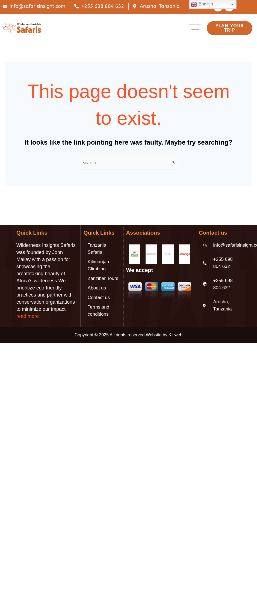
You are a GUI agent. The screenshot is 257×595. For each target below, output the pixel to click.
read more (27, 316)
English (202, 4)
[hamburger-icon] (195, 28)
